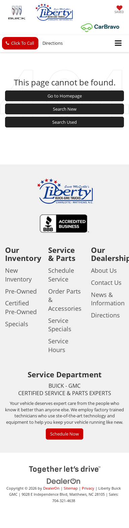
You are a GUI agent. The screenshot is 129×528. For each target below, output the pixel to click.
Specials (16, 324)
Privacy (88, 488)
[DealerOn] (63, 481)
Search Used (64, 122)
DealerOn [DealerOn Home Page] (51, 488)
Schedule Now (64, 434)
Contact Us (106, 282)
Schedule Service (61, 274)
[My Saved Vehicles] (119, 10)
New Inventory (18, 274)
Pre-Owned (21, 291)
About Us (104, 270)
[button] (20, 43)
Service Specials (59, 324)
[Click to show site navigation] (118, 43)
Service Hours (58, 345)
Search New (64, 109)
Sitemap (71, 488)
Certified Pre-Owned (21, 307)
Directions (52, 43)
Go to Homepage (64, 96)
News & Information (108, 299)
